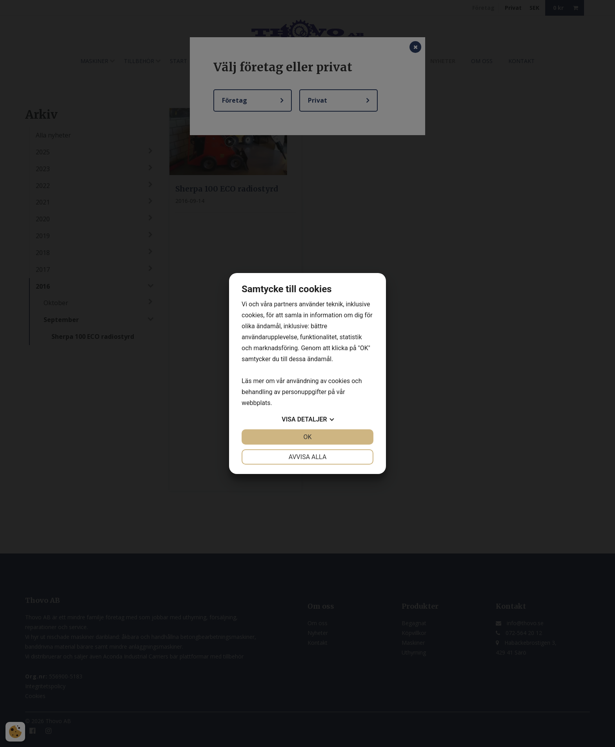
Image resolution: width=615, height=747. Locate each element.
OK (307, 437)
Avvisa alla (308, 457)
